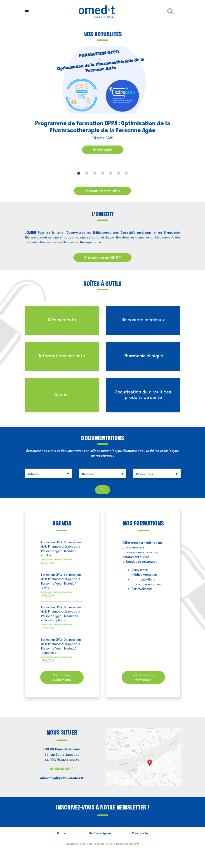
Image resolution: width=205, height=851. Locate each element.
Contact (62, 833)
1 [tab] (79, 173)
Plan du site (140, 833)
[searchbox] (49, 474)
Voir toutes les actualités (102, 190)
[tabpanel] (102, 103)
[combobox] (48, 473)
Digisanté (134, 844)
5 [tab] (110, 173)
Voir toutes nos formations (143, 677)
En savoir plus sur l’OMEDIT (102, 257)
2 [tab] (87, 173)
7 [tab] (126, 173)
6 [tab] (118, 173)
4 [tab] (102, 173)
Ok (103, 490)
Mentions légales (100, 833)
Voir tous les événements (62, 677)
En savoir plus (102, 149)
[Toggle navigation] (27, 11)
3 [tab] (94, 173)
